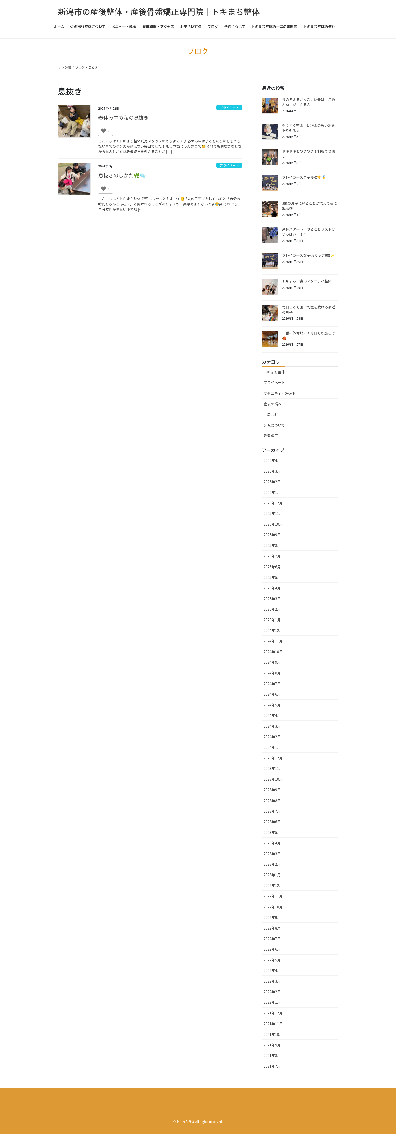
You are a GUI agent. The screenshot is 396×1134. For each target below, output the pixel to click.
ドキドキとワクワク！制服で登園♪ (308, 154)
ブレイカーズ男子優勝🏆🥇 (304, 177)
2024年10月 (273, 651)
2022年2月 (272, 991)
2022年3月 (272, 981)
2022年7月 (272, 938)
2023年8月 (272, 800)
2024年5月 (272, 704)
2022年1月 (272, 1002)
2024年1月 (272, 747)
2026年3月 (272, 471)
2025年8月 (272, 545)
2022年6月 (272, 949)
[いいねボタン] (103, 131)
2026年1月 (272, 492)
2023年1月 (272, 874)
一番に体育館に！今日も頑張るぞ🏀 (308, 335)
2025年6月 (272, 566)
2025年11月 (273, 513)
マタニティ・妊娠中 (279, 393)
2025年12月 (273, 502)
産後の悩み (272, 403)
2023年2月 (272, 864)
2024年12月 (273, 630)
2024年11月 (273, 640)
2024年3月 (272, 726)
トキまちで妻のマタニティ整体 (306, 281)
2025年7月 (272, 555)
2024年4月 (272, 715)
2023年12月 (273, 757)
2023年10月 (273, 779)
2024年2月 (272, 736)
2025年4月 (272, 587)
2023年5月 (272, 832)
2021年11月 (273, 1023)
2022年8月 (272, 928)
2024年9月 (272, 662)
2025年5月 (272, 577)
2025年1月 (272, 619)
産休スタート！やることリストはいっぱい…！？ (308, 232)
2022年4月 (272, 970)
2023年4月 (272, 842)
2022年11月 (273, 895)
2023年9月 (272, 789)
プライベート (229, 107)
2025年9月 (272, 534)
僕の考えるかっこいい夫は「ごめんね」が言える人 (308, 102)
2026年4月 (272, 460)
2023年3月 (272, 853)
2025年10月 (273, 524)
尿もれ (272, 414)
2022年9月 (272, 917)
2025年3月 (272, 598)
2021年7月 (272, 1066)
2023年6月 (272, 821)
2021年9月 (272, 1044)
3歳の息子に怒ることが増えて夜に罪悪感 (309, 206)
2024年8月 (272, 672)
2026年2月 (272, 481)
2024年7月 (272, 683)
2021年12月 (273, 1012)
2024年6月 (272, 694)
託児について (274, 425)
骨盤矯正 (271, 435)
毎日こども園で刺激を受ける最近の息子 (308, 309)
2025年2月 (272, 609)
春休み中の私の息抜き (123, 117)
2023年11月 (273, 768)
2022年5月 (272, 959)
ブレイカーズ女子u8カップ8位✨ (308, 255)
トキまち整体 (274, 371)
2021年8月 (272, 1055)
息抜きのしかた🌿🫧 (122, 175)
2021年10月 (273, 1034)
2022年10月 (273, 906)
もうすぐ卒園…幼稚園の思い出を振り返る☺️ (308, 128)
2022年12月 (273, 885)
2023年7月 (272, 811)
